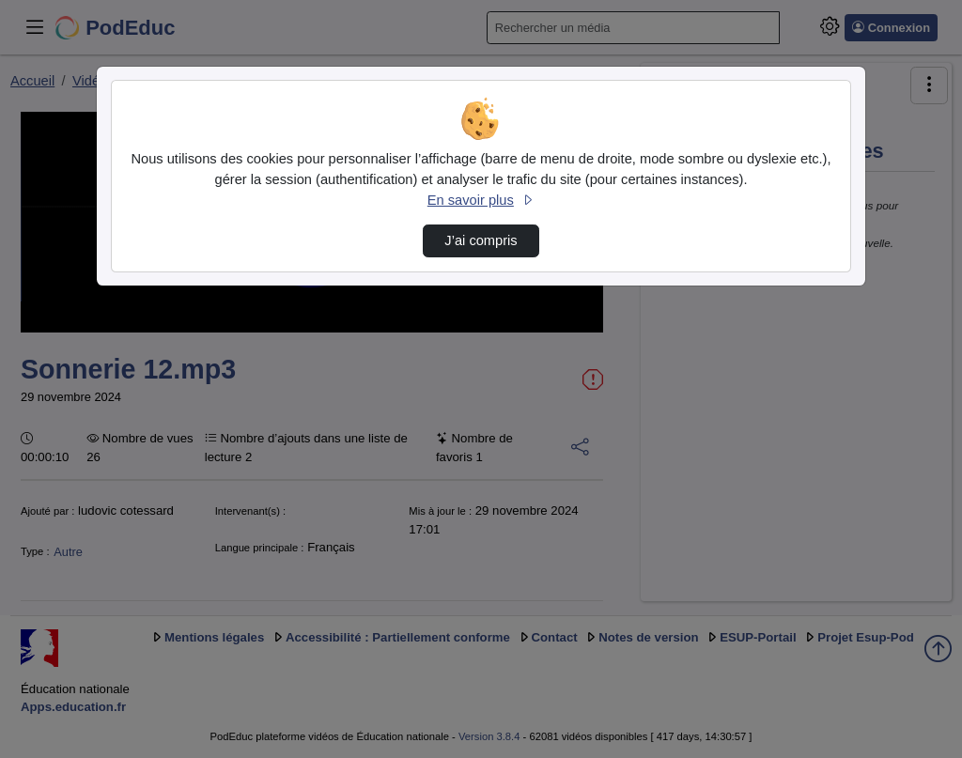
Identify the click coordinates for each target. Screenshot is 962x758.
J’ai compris (480, 240)
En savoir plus (481, 200)
